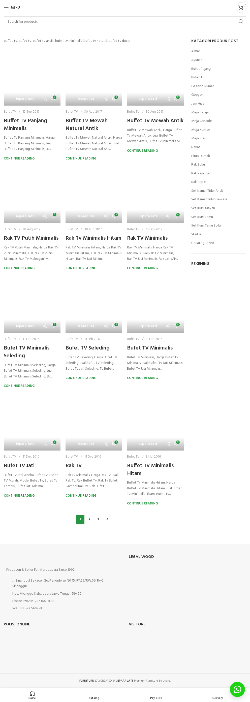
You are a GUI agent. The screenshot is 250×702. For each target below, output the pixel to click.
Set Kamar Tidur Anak (207, 191)
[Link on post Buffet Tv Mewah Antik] (155, 77)
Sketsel (196, 234)
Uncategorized (202, 243)
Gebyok (197, 95)
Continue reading (19, 158)
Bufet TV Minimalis (150, 348)
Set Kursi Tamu (202, 217)
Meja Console (201, 121)
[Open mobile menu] (11, 8)
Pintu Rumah (200, 156)
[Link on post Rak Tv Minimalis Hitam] (94, 195)
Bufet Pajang (201, 69)
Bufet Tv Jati (19, 465)
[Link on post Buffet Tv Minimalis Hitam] (155, 422)
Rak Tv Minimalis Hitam (93, 238)
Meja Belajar (200, 112)
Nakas (195, 147)
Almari (196, 51)
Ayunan (196, 60)
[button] (237, 689)
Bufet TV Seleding (88, 348)
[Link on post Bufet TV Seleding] (94, 304)
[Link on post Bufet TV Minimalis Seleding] (32, 304)
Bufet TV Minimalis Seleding (26, 352)
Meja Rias (198, 138)
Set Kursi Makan (203, 208)
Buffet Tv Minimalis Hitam (150, 469)
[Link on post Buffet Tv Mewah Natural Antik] (94, 77)
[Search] (125, 21)
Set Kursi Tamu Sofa (206, 225)
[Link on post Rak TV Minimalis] (155, 195)
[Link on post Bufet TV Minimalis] (155, 304)
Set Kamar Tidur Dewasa (209, 199)
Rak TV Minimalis (147, 238)
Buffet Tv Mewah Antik (155, 120)
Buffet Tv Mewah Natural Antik (87, 124)
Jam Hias (197, 103)
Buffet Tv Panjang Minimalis (25, 124)
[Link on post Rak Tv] (94, 422)
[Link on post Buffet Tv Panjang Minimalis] (32, 77)
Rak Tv (74, 465)
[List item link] (62, 601)
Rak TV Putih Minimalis (31, 238)
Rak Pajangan (201, 173)
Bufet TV (10, 111)
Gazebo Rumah (202, 86)
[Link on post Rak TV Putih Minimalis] (32, 195)
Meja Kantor (200, 130)
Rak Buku (198, 164)
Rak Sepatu (199, 182)
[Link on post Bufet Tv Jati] (32, 422)
